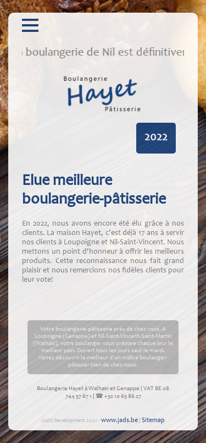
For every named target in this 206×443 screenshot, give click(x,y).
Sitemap (153, 420)
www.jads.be (119, 420)
